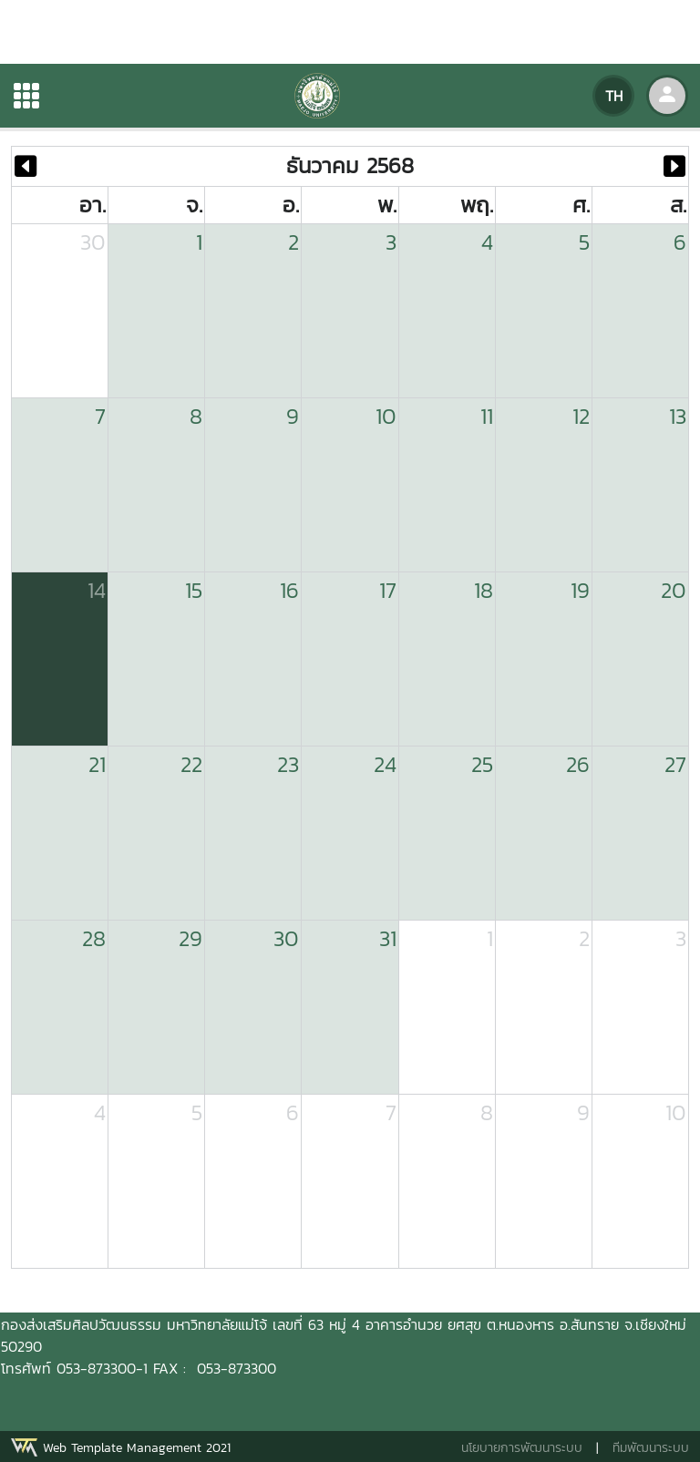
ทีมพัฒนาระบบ (650, 1447)
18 (483, 590)
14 (97, 590)
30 (93, 242)
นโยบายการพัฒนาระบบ (521, 1447)
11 (486, 416)
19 (580, 590)
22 (191, 764)
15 (193, 590)
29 (190, 938)
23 (288, 764)
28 (94, 938)
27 (675, 764)
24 (385, 764)
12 (581, 416)
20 (673, 590)
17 (387, 590)
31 (387, 938)
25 (482, 764)
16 (289, 590)
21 (97, 764)
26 (578, 764)
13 (677, 416)
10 (386, 416)
